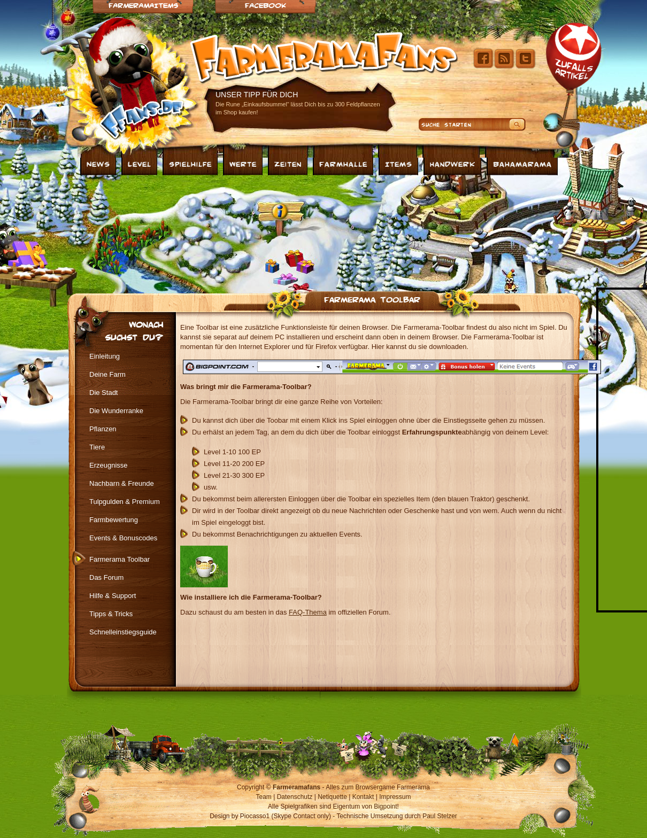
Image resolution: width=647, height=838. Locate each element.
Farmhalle (343, 163)
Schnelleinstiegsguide (123, 632)
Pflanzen (103, 429)
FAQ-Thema (308, 612)
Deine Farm (107, 374)
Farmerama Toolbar (372, 299)
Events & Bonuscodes (123, 538)
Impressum (395, 797)
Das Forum (106, 577)
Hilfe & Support (112, 596)
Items (398, 163)
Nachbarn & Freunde (121, 483)
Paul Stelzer (439, 816)
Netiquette (332, 797)
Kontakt (363, 797)
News (98, 163)
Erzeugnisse (108, 465)
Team (264, 797)
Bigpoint (385, 806)
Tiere (97, 447)
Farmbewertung (113, 520)
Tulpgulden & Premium (124, 502)
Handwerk (452, 163)
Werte (243, 163)
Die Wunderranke (116, 411)
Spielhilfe (190, 163)
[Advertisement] (184, 231)
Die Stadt (103, 393)
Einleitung (104, 356)
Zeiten (288, 163)
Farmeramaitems (143, 5)
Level (139, 163)
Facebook (265, 5)
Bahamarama (522, 163)
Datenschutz (295, 797)
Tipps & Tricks (111, 614)
